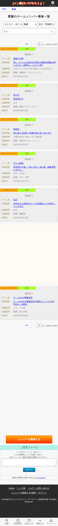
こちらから (41, 478)
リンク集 (21, 488)
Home (11, 488)
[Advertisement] (29, 254)
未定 (15, 200)
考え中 (16, 95)
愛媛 (14, 9)
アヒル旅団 (18, 163)
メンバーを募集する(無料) (24, 492)
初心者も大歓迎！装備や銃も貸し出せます (32, 133)
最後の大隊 (18, 58)
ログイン (52, 3)
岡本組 (16, 129)
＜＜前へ (25, 44)
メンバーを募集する (29, 439)
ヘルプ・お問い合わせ (38, 488)
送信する (29, 470)
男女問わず (18, 99)
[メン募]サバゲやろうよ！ (29, 3)
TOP (4, 9)
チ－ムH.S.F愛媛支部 (22, 297)
